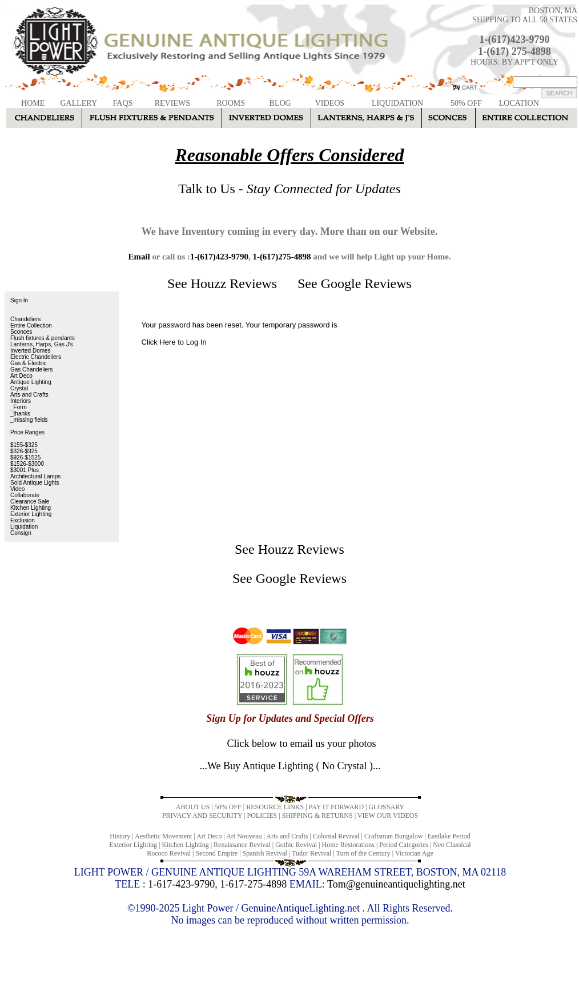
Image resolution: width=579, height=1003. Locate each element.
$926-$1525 (25, 457)
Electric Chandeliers (35, 357)
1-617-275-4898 (253, 884)
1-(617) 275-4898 (514, 51)
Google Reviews (366, 283)
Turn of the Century (363, 853)
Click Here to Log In (174, 342)
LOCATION (519, 103)
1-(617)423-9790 (515, 39)
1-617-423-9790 (181, 884)
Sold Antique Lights (34, 482)
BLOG (280, 103)
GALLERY (78, 103)
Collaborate (24, 495)
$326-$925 (24, 451)
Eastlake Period (449, 836)
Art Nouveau (244, 836)
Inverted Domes (30, 350)
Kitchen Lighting (30, 508)
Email (139, 256)
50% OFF (466, 103)
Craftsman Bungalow (393, 836)
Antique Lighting (30, 382)
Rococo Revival (169, 853)
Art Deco (21, 376)
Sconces (21, 332)
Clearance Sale (29, 501)
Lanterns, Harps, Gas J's (41, 344)
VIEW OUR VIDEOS (387, 816)
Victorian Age (414, 853)
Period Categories (403, 845)
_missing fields (29, 420)
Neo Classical (452, 845)
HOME (33, 103)
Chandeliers (25, 319)
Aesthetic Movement (163, 836)
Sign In (19, 300)
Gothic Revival (296, 845)
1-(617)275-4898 (281, 256)
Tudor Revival (311, 853)
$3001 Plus (24, 470)
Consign (20, 533)
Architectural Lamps (35, 476)
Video (17, 489)
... (289, 766)
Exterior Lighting (30, 514)
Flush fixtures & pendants (42, 338)
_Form (18, 407)
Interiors (20, 401)
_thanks (20, 413)
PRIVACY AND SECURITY (202, 816)
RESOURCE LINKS (275, 807)
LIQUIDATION (397, 103)
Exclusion (22, 520)
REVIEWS (172, 103)
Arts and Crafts (29, 394)
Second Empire (217, 853)
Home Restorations (348, 845)
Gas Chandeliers (31, 369)
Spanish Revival (265, 853)
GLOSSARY (386, 807)
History (120, 836)
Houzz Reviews (234, 283)
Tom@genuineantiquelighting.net (396, 884)
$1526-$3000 (27, 464)
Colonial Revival (336, 836)
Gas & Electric (28, 363)
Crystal (19, 388)
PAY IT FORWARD (336, 807)
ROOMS (230, 103)
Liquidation (24, 527)
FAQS (123, 103)
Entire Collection (31, 325)
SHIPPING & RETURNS (317, 816)
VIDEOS (329, 103)
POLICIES (262, 816)
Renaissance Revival (242, 845)
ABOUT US (193, 807)
